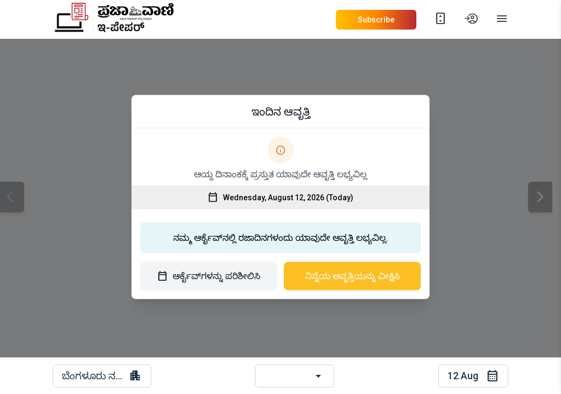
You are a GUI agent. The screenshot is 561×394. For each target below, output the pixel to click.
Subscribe (376, 19)
